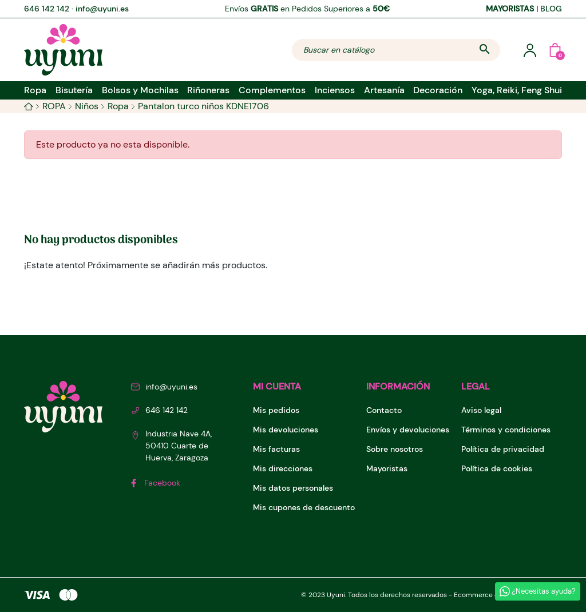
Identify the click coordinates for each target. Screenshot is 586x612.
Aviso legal (481, 410)
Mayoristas (386, 468)
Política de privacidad (502, 449)
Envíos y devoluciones (407, 429)
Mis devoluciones (285, 429)
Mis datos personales (293, 488)
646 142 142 (46, 8)
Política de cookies (496, 468)
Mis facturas (276, 449)
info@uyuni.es (102, 8)
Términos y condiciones (506, 429)
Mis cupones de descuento (304, 507)
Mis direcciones (282, 468)
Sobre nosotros (394, 449)
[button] (555, 49)
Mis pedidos (276, 410)
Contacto (384, 410)
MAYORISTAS (510, 8)
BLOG (551, 8)
